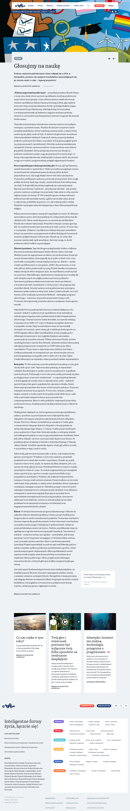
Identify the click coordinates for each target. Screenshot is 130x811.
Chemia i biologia (93, 721)
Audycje (31, 5)
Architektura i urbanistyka (77, 771)
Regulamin (70, 808)
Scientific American (63, 5)
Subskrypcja (87, 706)
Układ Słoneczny (74, 731)
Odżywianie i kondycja (76, 764)
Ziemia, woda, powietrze (93, 740)
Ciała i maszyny (74, 774)
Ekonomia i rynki (94, 724)
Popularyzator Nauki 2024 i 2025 (34, 11)
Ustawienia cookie (95, 808)
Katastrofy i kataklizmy (76, 743)
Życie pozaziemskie (107, 731)
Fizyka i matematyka (76, 721)
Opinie (19, 58)
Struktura (59, 721)
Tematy (40, 5)
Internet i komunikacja (98, 771)
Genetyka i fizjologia (75, 752)
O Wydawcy (50, 808)
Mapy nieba (110, 734)
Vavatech (15, 802)
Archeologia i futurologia (96, 752)
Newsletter (104, 706)
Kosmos (59, 731)
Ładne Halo (13, 800)
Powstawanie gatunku (76, 749)
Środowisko (60, 740)
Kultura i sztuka (110, 724)
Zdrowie (59, 761)
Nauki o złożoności (111, 721)
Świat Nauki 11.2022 (91, 574)
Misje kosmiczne (95, 734)
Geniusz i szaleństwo (110, 749)
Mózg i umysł (93, 749)
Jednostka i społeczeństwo (78, 755)
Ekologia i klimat (74, 740)
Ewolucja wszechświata (77, 734)
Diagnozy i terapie (91, 761)
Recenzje (50, 5)
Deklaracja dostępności (98, 798)
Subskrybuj (99, 5)
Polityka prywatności (97, 803)
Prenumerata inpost (54, 803)
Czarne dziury (90, 731)
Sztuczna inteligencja (76, 724)
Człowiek (59, 749)
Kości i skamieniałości (114, 740)
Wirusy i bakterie (74, 761)
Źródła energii (115, 771)
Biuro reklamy (72, 798)
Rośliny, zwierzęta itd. (96, 743)
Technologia (60, 771)
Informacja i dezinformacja (100, 755)
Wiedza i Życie (78, 5)
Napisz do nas (72, 803)
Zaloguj (110, 5)
